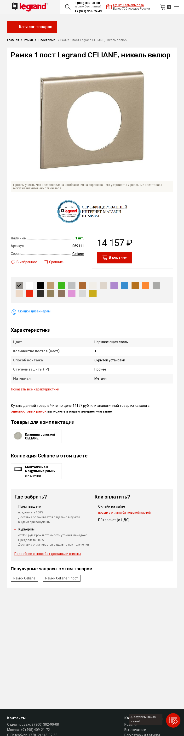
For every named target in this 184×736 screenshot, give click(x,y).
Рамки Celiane (24, 581)
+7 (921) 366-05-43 (88, 11)
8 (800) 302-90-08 (87, 3)
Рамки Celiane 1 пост (61, 581)
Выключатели (135, 730)
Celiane (78, 255)
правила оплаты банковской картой (124, 514)
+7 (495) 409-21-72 (35, 730)
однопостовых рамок (28, 413)
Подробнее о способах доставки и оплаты (47, 557)
